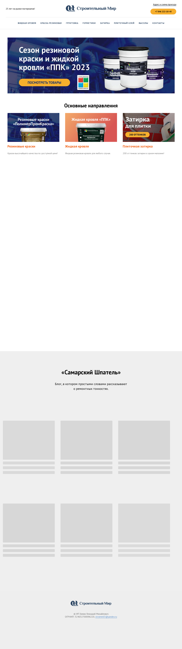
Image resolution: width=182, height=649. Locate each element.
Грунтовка (72, 23)
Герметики (89, 23)
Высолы (143, 23)
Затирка (105, 23)
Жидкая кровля (27, 23)
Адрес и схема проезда (164, 4)
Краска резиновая (51, 23)
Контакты (158, 23)
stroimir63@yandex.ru (106, 616)
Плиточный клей (124, 23)
